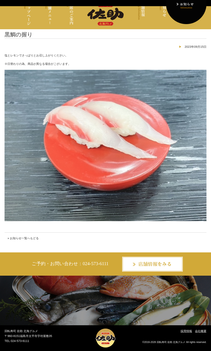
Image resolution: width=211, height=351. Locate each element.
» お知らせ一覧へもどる (23, 238)
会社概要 (200, 331)
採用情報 (186, 331)
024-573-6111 (95, 263)
